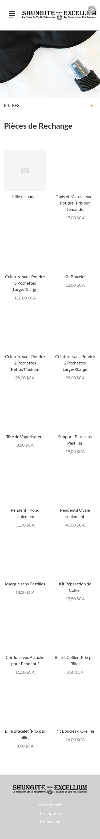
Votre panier (50, 804)
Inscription (50, 813)
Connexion (50, 821)
